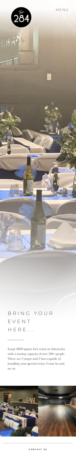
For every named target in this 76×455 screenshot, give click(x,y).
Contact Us (38, 449)
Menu (63, 10)
